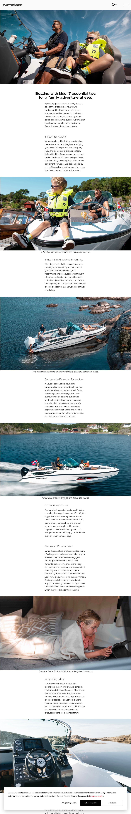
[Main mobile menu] (126, 5)
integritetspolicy (96, 796)
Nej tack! (112, 803)
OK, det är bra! (91, 803)
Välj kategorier (69, 803)
